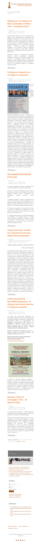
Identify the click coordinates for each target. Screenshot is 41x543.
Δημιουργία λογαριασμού (15, 494)
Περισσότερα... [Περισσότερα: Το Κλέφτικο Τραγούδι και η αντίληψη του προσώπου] (11, 169)
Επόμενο (19, 441)
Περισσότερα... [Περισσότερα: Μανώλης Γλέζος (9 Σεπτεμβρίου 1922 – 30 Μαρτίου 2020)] (11, 435)
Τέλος (23, 441)
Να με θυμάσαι (13, 489)
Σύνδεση (11, 491)
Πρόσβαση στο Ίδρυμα (13, 528)
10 (14, 441)
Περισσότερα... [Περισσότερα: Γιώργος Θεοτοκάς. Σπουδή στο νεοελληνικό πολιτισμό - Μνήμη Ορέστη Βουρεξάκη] (11, 294)
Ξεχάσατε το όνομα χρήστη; (15, 495)
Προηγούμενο (16, 439)
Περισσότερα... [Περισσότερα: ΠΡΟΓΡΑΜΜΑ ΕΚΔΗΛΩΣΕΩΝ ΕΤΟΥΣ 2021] (11, 225)
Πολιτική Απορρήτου (23, 526)
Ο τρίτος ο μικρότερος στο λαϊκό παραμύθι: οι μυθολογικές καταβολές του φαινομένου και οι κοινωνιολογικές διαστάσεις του (19, 469)
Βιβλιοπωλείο (13, 453)
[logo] (19, 4)
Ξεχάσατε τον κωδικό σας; (15, 497)
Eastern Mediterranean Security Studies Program (20, 506)
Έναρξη (9, 439)
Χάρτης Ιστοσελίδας (12, 526)
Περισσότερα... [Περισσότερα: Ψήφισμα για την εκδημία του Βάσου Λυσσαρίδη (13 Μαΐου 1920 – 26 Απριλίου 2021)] (11, 67)
